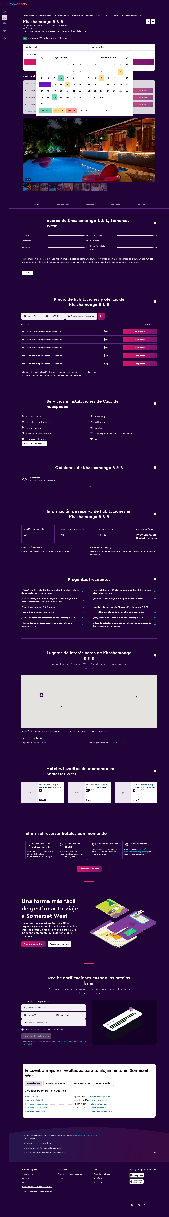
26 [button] (54, 97)
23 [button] (80, 91)
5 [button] (54, 78)
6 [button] (61, 78)
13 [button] (61, 84)
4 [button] (48, 78)
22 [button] (74, 91)
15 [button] (74, 84)
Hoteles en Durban (33, 1097)
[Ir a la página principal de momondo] (18, 4)
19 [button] (55, 91)
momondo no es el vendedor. (90, 1143)
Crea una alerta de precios (135, 852)
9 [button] (80, 78)
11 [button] (48, 84)
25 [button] (48, 97)
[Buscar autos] (4, 23)
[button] (4, 4)
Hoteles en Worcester (99, 1100)
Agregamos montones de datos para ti (90, 1148)
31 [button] (42, 104)
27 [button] (61, 97)
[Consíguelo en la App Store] (136, 1181)
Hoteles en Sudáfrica (61, 16)
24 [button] (42, 97)
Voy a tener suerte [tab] (82, 1083)
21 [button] (67, 91)
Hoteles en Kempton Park (100, 1097)
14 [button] (67, 84)
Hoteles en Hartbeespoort (101, 1111)
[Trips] (4, 31)
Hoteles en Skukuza (98, 1108)
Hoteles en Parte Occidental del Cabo (86, 16)
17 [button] (42, 91)
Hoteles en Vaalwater (98, 1104)
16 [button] (80, 84)
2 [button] (80, 72)
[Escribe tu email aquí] (56, 1023)
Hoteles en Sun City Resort (36, 1108)
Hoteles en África (44, 16)
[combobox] (56, 1008)
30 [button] (80, 97)
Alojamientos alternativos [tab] (57, 1083)
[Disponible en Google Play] (136, 1175)
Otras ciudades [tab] (33, 1083)
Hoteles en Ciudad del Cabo (37, 1100)
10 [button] (42, 84)
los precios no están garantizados (85, 1135)
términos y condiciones (64, 1041)
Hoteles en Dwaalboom (35, 1111)
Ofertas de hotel (29, 16)
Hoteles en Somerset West (113, 16)
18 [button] (48, 91)
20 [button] (61, 91)
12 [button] (55, 84)
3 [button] (42, 78)
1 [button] (73, 72)
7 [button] (67, 78)
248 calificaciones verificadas (53, 38)
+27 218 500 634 (31, 35)
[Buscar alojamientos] (4, 17)
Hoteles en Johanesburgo (36, 1104)
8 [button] (73, 78)
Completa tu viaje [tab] (103, 1083)
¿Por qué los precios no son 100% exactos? (90, 1152)
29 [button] (74, 97)
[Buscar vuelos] (4, 12)
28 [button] (67, 97)
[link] (89, 869)
